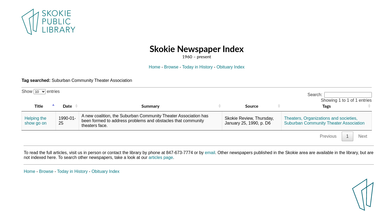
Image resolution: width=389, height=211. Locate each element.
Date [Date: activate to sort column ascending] (67, 105)
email (210, 152)
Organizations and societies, (331, 118)
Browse (171, 67)
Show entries (40, 91)
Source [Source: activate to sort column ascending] (251, 105)
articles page (161, 157)
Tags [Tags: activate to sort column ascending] (326, 105)
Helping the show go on (35, 120)
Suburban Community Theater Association (324, 123)
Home (154, 67)
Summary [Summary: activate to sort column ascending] (151, 105)
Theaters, (293, 118)
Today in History (197, 67)
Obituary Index (230, 67)
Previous (328, 136)
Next (362, 136)
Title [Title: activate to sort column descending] (38, 105)
